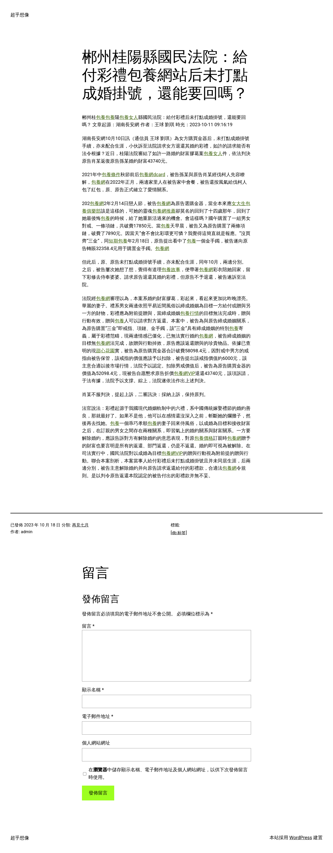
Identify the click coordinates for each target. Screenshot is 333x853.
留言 (88, 626)
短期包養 (118, 241)
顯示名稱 (93, 689)
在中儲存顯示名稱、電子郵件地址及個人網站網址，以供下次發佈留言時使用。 (168, 773)
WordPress (300, 837)
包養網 (98, 182)
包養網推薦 (164, 211)
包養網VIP (184, 373)
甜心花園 (105, 350)
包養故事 (171, 269)
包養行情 (189, 313)
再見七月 (80, 525)
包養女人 (128, 117)
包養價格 (203, 438)
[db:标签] (179, 532)
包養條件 (111, 174)
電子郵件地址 (97, 716)
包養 (100, 117)
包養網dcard (152, 174)
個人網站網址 (96, 743)
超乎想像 (19, 14)
